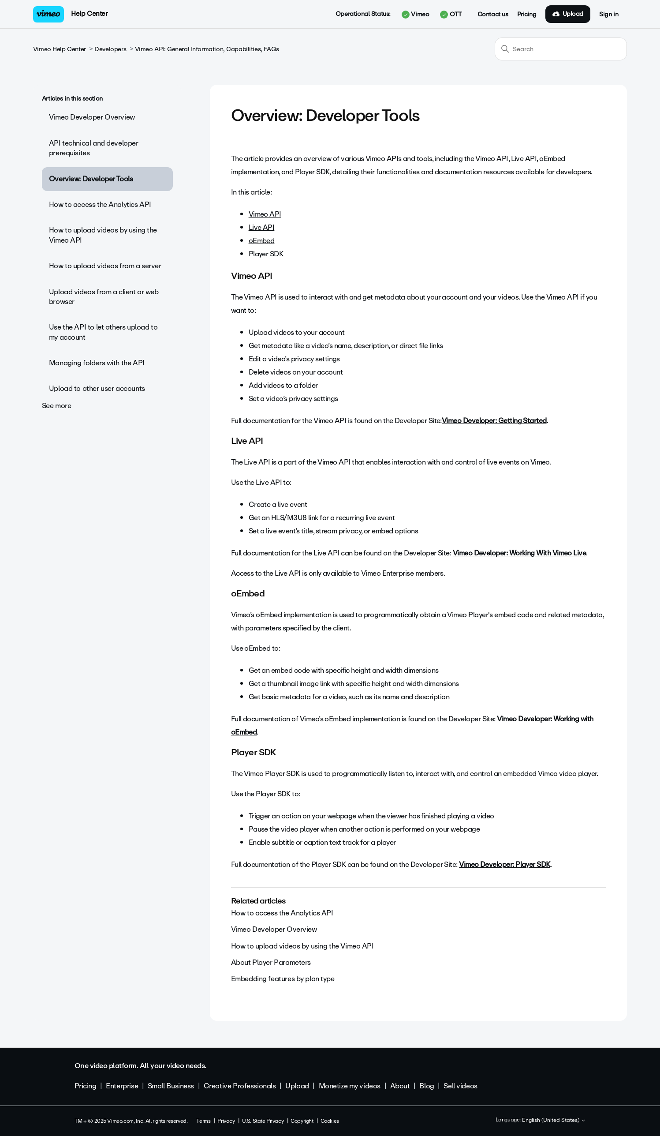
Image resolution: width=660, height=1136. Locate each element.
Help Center (89, 14)
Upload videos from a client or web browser (104, 296)
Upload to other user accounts (97, 388)
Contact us (492, 14)
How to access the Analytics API (100, 204)
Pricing (527, 14)
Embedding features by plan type (283, 979)
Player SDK (266, 254)
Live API (262, 227)
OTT (451, 14)
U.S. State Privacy (262, 1121)
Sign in (608, 14)
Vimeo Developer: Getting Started (494, 421)
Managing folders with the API (97, 363)
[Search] (560, 49)
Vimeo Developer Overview (92, 117)
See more (56, 406)
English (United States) (554, 1120)
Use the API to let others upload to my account (103, 332)
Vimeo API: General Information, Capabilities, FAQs (207, 49)
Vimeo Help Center (59, 49)
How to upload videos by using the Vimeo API (103, 235)
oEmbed (262, 241)
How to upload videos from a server (105, 266)
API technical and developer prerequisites (93, 148)
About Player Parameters (271, 962)
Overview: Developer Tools (91, 179)
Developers (110, 49)
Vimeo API (265, 214)
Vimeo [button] (415, 14)
